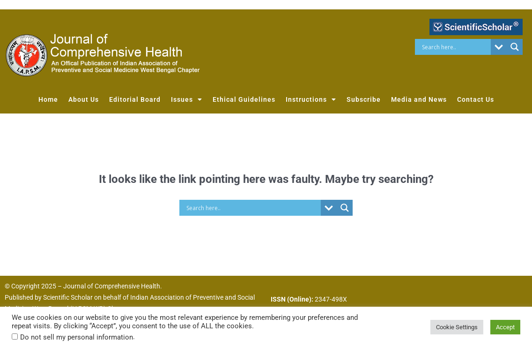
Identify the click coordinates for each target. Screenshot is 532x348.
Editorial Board (135, 99)
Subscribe (364, 99)
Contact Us (475, 99)
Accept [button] (505, 327)
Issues (186, 99)
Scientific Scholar (68, 297)
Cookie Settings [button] (457, 327)
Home (48, 99)
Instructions (311, 99)
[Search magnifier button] (515, 47)
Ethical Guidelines (244, 99)
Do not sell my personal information (76, 337)
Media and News (419, 99)
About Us (83, 99)
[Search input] (455, 47)
